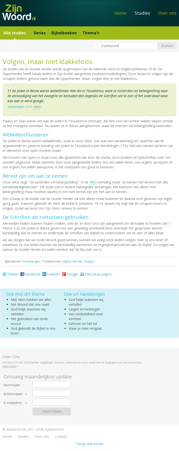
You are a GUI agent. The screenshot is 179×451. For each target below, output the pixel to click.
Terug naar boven (89, 443)
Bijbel (67, 261)
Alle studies (14, 32)
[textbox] (125, 45)
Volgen (89, 261)
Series (40, 32)
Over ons (167, 13)
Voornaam (12, 385)
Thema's (91, 32)
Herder (77, 261)
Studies (142, 13)
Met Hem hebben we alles (31, 299)
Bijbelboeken (64, 32)
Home (120, 13)
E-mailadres (13, 403)
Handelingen (31, 261)
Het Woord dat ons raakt (30, 304)
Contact (61, 436)
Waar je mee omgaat (85, 328)
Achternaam (13, 394)
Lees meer (9, 366)
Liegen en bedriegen (84, 309)
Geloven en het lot (83, 323)
